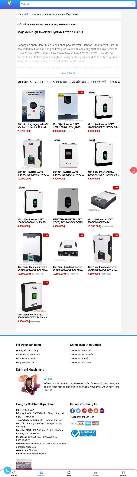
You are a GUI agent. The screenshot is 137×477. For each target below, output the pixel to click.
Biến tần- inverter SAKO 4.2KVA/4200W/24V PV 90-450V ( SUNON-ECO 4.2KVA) (67, 173)
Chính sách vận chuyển (81, 354)
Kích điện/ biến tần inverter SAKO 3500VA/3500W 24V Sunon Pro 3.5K (102, 268)
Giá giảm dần (77, 81)
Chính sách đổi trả (79, 358)
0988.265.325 (23, 440)
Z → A (43, 81)
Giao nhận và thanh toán (28, 354)
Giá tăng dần (58, 81)
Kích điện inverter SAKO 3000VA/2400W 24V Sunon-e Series (33, 316)
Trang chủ (22, 14)
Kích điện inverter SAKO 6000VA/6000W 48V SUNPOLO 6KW (100, 221)
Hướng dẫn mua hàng (27, 350)
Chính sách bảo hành (80, 362)
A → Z (31, 81)
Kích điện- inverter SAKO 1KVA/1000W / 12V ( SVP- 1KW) (66, 126)
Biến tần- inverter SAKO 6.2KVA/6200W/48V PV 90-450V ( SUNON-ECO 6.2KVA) (32, 173)
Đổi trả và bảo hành (25, 358)
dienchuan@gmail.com (34, 453)
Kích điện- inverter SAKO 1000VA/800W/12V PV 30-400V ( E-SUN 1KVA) (31, 221)
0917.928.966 (50, 437)
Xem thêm (68, 73)
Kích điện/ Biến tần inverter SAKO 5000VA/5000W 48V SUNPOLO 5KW (32, 268)
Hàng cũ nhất (117, 81)
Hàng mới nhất (97, 81)
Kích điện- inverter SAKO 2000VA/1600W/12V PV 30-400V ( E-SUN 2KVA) (103, 173)
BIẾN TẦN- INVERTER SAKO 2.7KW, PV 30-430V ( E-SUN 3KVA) (67, 221)
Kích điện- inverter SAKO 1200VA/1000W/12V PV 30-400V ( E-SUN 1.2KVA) (103, 126)
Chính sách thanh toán (81, 350)
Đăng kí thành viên (25, 362)
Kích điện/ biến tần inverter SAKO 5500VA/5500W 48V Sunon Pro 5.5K (67, 268)
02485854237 (35, 437)
